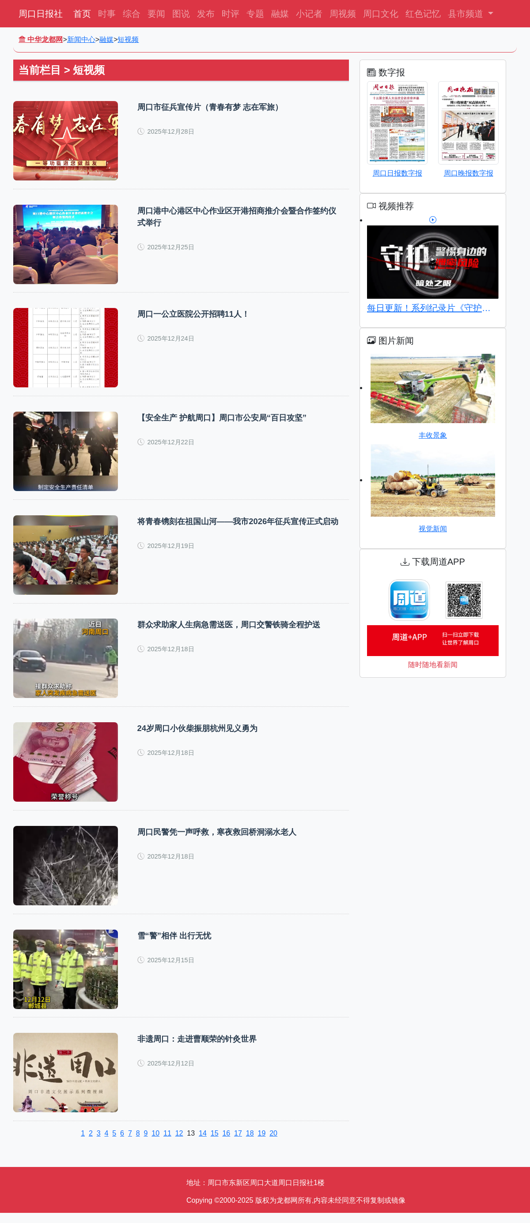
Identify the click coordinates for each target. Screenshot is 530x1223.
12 (179, 1143)
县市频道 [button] (467, 14)
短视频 (128, 39)
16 (226, 1143)
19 (261, 1143)
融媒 (280, 14)
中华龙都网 (41, 39)
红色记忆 (423, 14)
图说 (181, 14)
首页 (82, 14)
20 (273, 1143)
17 (238, 1143)
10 (155, 1143)
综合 (131, 14)
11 (167, 1143)
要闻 (156, 14)
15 (215, 1143)
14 (203, 1143)
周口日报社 (41, 14)
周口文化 (380, 14)
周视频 (342, 14)
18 (250, 1143)
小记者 (309, 14)
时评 (230, 14)
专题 (255, 14)
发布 (206, 14)
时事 (107, 14)
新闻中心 (81, 39)
